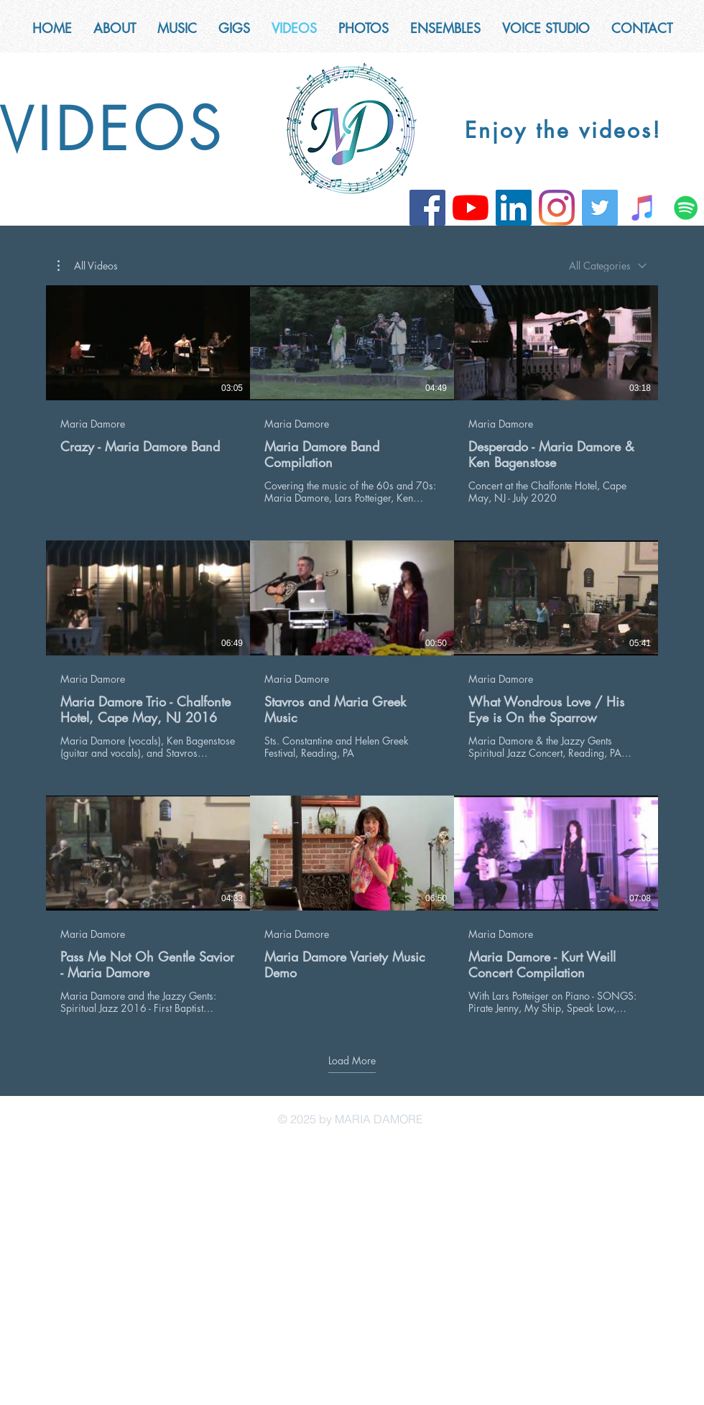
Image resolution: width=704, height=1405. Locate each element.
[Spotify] (686, 208)
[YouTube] (470, 208)
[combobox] (608, 265)
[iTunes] (643, 208)
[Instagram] (557, 208)
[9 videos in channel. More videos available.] (352, 650)
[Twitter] (600, 208)
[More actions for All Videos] (87, 266)
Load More (352, 1060)
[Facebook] (427, 208)
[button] (445, 28)
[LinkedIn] (514, 208)
